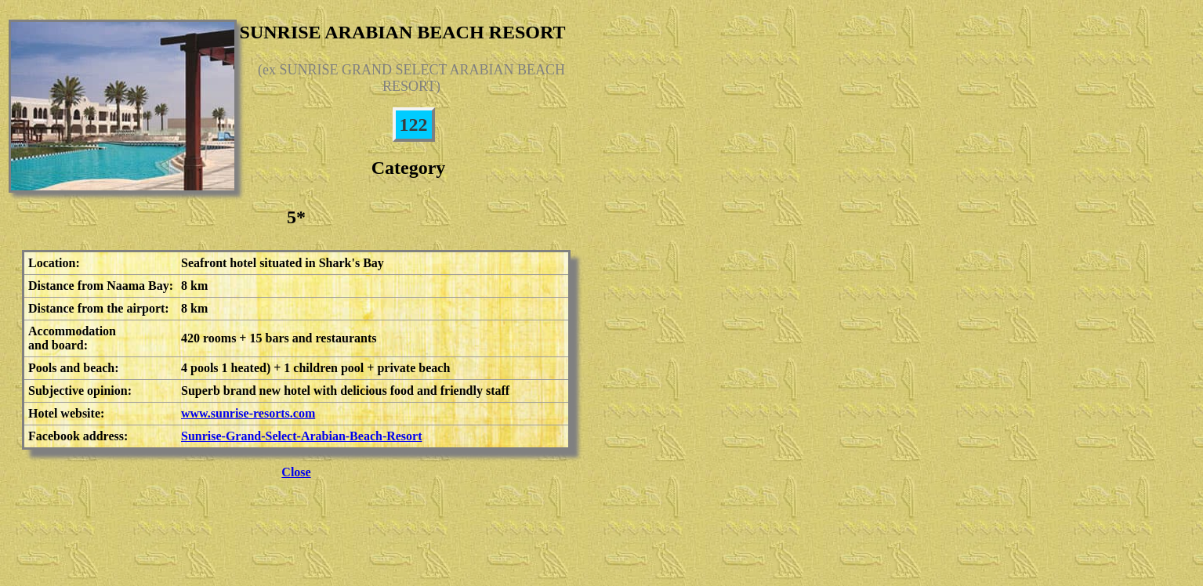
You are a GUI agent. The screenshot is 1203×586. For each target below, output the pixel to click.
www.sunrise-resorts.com (248, 413)
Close (295, 472)
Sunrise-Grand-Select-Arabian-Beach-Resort (301, 436)
